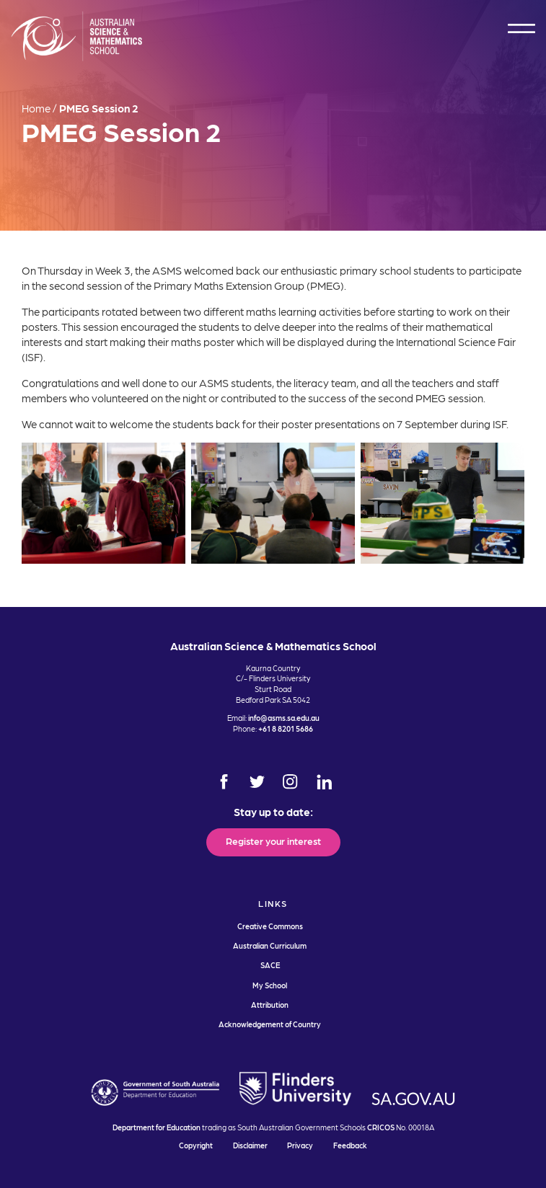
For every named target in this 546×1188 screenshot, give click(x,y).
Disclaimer (250, 1145)
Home (36, 108)
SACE (270, 965)
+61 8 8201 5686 (285, 728)
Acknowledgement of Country (270, 1024)
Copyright (196, 1145)
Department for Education (157, 1127)
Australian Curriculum (270, 945)
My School (269, 985)
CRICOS (381, 1127)
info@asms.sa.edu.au (284, 717)
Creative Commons (270, 926)
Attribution (270, 1004)
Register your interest (273, 840)
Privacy (300, 1145)
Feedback (350, 1145)
